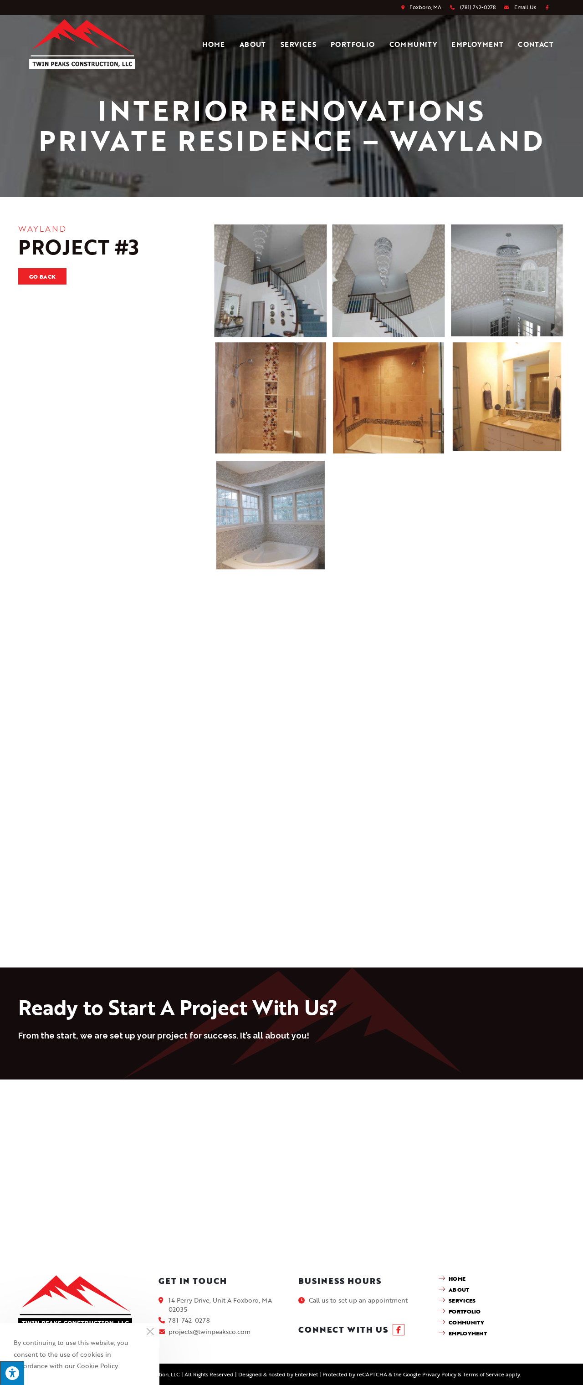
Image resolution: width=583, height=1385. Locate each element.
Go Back (42, 276)
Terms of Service (483, 1374)
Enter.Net (306, 1374)
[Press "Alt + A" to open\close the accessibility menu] (12, 1373)
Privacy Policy (439, 1374)
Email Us (525, 7)
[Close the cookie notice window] (150, 1332)
